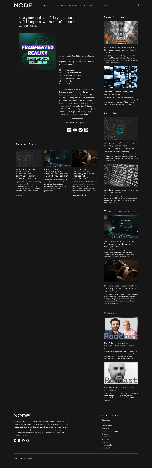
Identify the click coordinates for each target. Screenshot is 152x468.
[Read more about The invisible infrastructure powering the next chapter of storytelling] (85, 158)
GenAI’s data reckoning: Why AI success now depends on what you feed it (56, 172)
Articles (104, 5)
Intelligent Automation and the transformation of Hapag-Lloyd (120, 50)
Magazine (47, 5)
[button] (138, 5)
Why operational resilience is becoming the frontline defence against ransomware (27, 173)
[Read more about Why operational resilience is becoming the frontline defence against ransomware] (29, 158)
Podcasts (73, 5)
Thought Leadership (88, 5)
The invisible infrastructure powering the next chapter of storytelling (83, 173)
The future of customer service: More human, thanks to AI (120, 346)
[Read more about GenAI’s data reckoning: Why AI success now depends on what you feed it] (57, 158)
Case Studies (60, 5)
